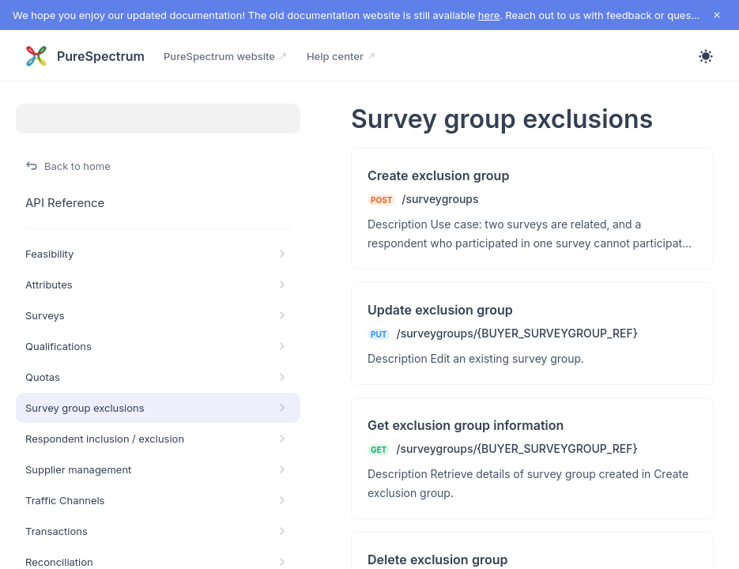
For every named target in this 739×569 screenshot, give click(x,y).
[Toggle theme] (706, 56)
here (489, 15)
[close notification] (716, 15)
